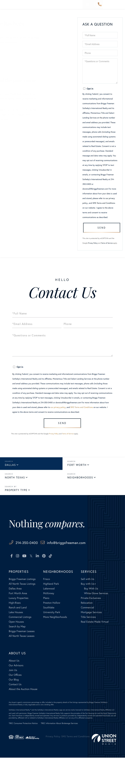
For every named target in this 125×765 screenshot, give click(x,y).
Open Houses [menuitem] (16, 629)
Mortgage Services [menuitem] (91, 619)
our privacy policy (57, 412)
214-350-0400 (99, 5)
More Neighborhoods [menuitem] (55, 624)
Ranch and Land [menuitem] (18, 615)
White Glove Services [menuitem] (96, 600)
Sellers (12, 49)
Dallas (10, 472)
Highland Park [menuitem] (51, 591)
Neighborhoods (80, 484)
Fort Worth (76, 472)
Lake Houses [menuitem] (16, 619)
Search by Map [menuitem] (17, 634)
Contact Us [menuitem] (15, 691)
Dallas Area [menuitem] (15, 596)
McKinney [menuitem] (48, 600)
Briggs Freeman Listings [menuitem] (22, 586)
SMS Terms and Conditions (103, 203)
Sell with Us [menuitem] (87, 586)
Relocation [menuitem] (86, 610)
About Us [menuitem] (14, 668)
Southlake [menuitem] (48, 615)
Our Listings (16, 63)
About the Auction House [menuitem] (23, 696)
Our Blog (14, 67)
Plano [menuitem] (46, 605)
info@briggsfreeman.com (81, 549)
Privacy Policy (93, 248)
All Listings (15, 58)
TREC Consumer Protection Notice (23, 731)
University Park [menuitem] (51, 619)
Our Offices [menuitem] (15, 682)
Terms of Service (107, 248)
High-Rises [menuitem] (15, 610)
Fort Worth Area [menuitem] (18, 600)
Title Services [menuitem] (88, 624)
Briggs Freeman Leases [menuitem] (22, 638)
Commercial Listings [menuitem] (20, 624)
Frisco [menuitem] (46, 586)
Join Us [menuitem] (13, 677)
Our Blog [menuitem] (14, 687)
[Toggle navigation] (120, 4)
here (53, 110)
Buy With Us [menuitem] (91, 596)
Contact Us (15, 72)
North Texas (15, 484)
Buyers (12, 53)
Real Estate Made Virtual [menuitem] (95, 629)
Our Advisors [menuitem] (16, 672)
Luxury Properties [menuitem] (18, 605)
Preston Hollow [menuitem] (51, 610)
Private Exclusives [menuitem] (91, 605)
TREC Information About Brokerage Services (59, 731)
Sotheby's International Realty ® (20, 717)
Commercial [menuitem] (87, 615)
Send (100, 231)
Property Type (16, 497)
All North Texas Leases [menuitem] (22, 643)
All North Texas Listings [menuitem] (22, 591)
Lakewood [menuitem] (49, 596)
